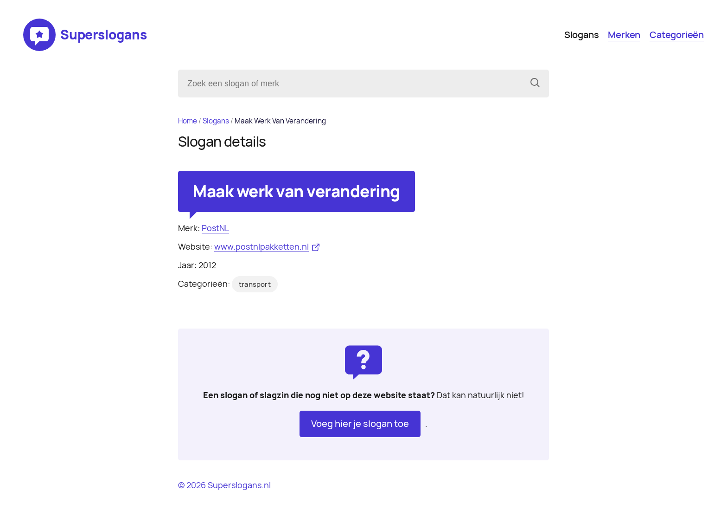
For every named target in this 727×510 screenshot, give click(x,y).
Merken (624, 35)
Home (187, 121)
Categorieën (677, 35)
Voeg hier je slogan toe (360, 424)
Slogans (581, 35)
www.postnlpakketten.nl (261, 246)
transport (255, 284)
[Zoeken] (535, 83)
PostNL (215, 228)
